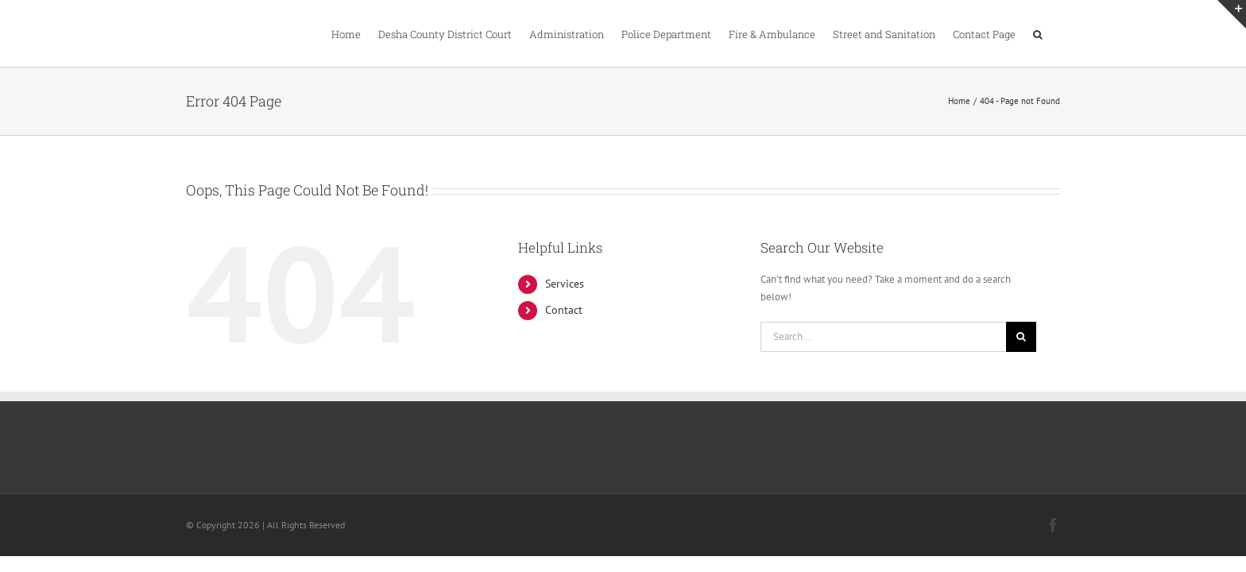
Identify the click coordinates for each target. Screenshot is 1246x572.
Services (564, 283)
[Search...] (883, 337)
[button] (1055, 33)
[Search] (1021, 337)
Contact (563, 310)
